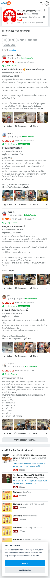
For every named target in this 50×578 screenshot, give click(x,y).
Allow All (25, 563)
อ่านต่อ (40, 108)
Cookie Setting (25, 570)
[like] (8, 126)
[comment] (21, 126)
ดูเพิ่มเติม (26, 187)
